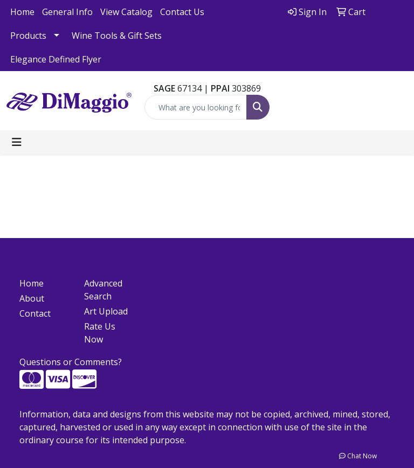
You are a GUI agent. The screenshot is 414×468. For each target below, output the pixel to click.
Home (22, 12)
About (31, 298)
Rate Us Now (99, 332)
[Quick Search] (195, 107)
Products (28, 35)
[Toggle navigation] (16, 142)
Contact (35, 313)
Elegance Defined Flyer (55, 59)
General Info (67, 12)
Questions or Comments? (70, 362)
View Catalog (126, 12)
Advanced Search (103, 289)
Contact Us (182, 12)
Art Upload (106, 311)
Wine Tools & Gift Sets (117, 35)
